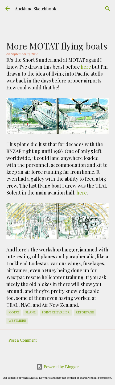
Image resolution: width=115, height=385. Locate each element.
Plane (30, 312)
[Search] (107, 8)
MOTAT (14, 312)
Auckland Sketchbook (35, 8)
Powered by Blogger (57, 367)
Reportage (85, 312)
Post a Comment (23, 340)
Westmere (17, 320)
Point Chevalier (56, 312)
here (86, 67)
